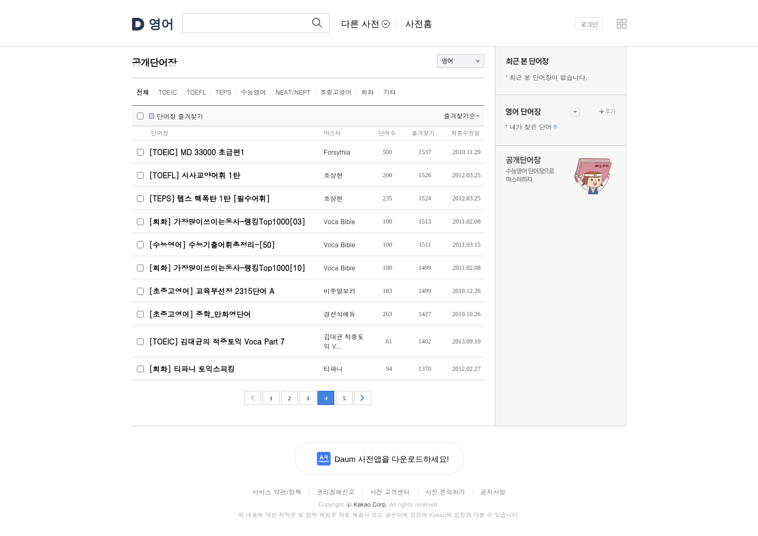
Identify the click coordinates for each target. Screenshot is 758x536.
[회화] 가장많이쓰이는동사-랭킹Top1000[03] (227, 221)
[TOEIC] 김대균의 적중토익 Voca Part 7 (217, 341)
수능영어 (253, 91)
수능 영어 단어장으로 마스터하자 (560, 175)
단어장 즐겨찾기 (180, 116)
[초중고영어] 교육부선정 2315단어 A (211, 291)
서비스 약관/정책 (276, 491)
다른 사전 (365, 24)
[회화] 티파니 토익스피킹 (192, 368)
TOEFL (196, 91)
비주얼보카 (339, 290)
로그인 (589, 23)
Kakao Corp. (366, 504)
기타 (389, 91)
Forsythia (337, 151)
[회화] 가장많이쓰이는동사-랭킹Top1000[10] (227, 267)
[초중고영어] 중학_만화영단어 (200, 314)
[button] (621, 23)
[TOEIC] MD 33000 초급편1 (197, 152)
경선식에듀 (339, 313)
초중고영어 (336, 91)
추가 (610, 111)
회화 (367, 91)
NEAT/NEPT (293, 91)
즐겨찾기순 (459, 115)
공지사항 (493, 491)
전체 (142, 91)
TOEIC (167, 91)
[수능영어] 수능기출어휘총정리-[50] (212, 244)
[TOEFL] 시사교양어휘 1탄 (194, 175)
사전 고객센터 (390, 491)
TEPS (224, 91)
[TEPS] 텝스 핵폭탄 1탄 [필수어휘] (209, 198)
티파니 (333, 368)
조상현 (333, 174)
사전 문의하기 (445, 491)
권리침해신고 (335, 491)
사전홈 (418, 24)
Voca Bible (339, 221)
